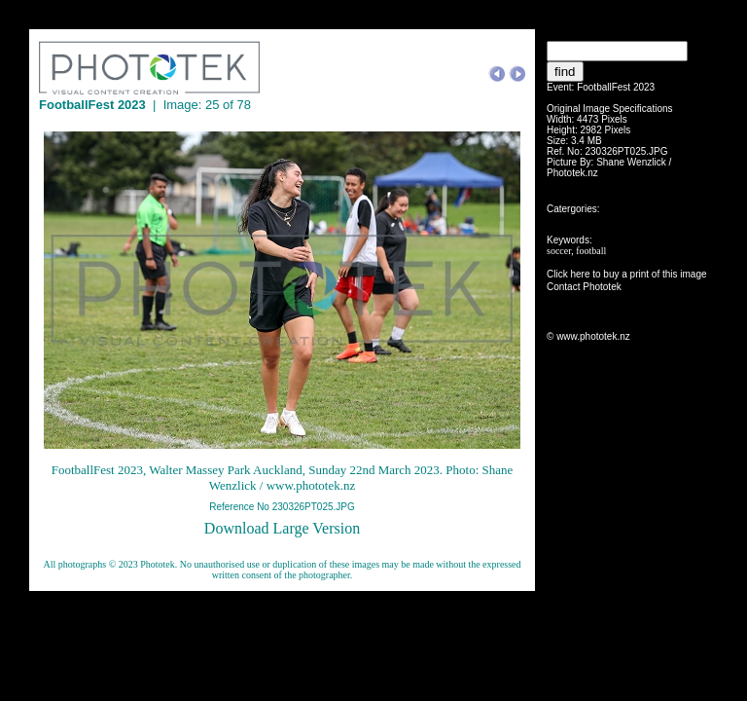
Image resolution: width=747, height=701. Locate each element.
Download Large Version (282, 528)
